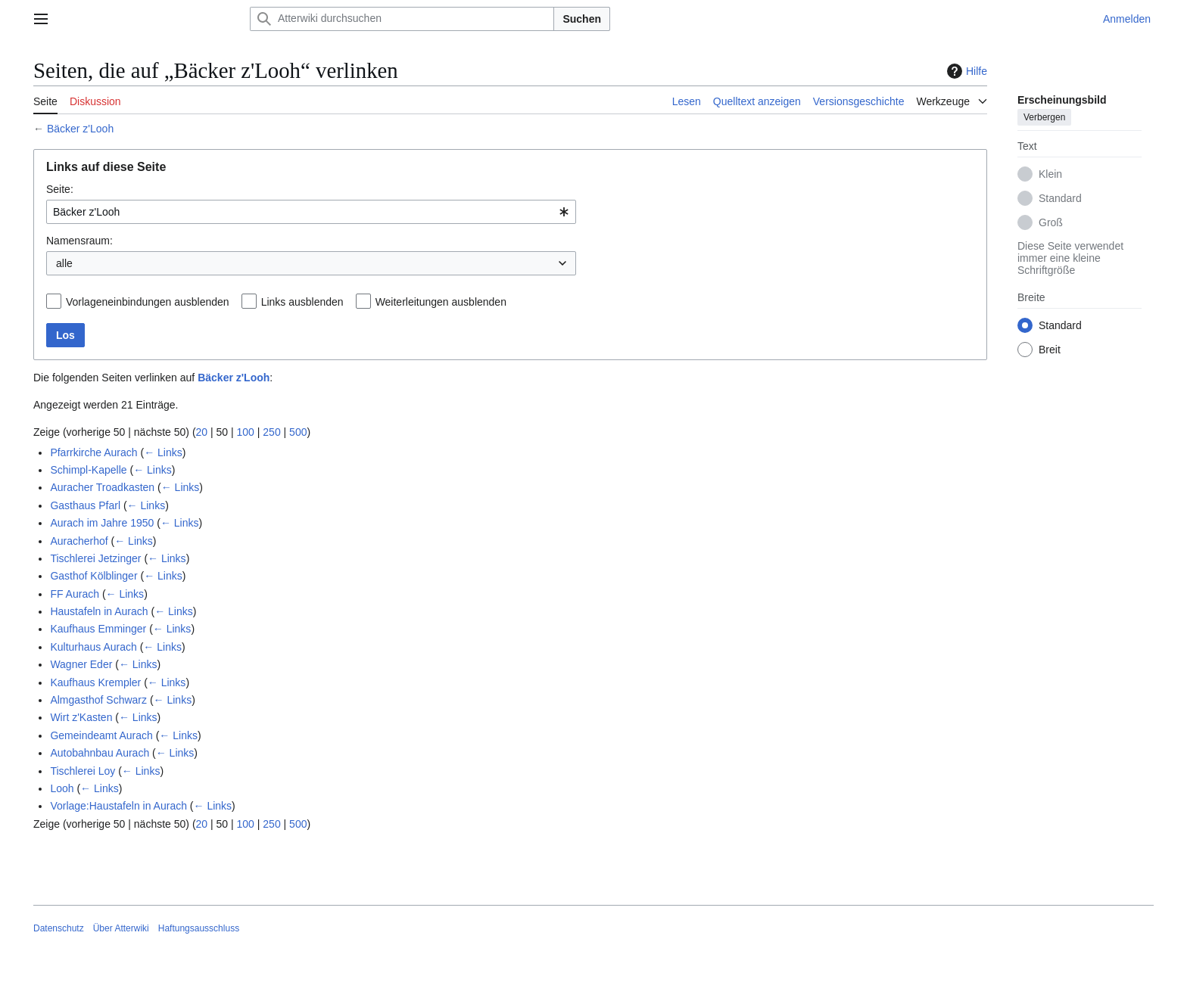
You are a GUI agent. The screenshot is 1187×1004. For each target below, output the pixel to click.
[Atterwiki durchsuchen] (402, 19)
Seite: (59, 189)
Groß (1051, 222)
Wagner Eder (81, 664)
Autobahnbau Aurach (99, 753)
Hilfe (965, 71)
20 (202, 432)
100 (245, 432)
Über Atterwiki (121, 928)
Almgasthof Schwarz (98, 700)
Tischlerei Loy (82, 771)
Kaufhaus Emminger (98, 629)
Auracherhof (78, 541)
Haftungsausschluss (198, 928)
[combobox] (311, 212)
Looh (61, 788)
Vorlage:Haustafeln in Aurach (118, 806)
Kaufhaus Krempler (95, 682)
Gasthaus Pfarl (85, 505)
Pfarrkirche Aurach (93, 452)
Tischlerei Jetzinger (95, 558)
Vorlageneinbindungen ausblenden (147, 302)
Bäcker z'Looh (80, 129)
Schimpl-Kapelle (88, 470)
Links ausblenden (302, 302)
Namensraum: (79, 241)
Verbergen (1044, 117)
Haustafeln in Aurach (99, 611)
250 (271, 432)
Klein (1050, 174)
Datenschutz (58, 928)
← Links (163, 452)
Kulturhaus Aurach (93, 647)
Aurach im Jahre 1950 (102, 523)
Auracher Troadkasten (102, 487)
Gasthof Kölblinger (93, 576)
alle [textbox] (64, 263)
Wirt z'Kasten (81, 717)
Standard (1060, 198)
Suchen (581, 19)
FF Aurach (74, 594)
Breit (1050, 349)
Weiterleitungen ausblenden (440, 302)
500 (298, 432)
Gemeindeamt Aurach (101, 735)
